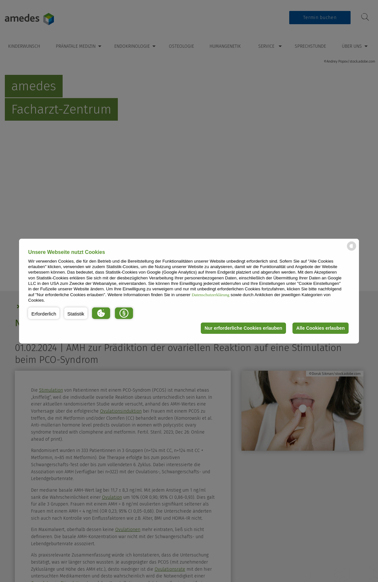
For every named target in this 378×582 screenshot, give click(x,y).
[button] (43, 313)
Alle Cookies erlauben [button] (320, 328)
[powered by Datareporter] (351, 250)
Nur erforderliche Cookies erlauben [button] (243, 328)
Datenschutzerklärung (211, 294)
